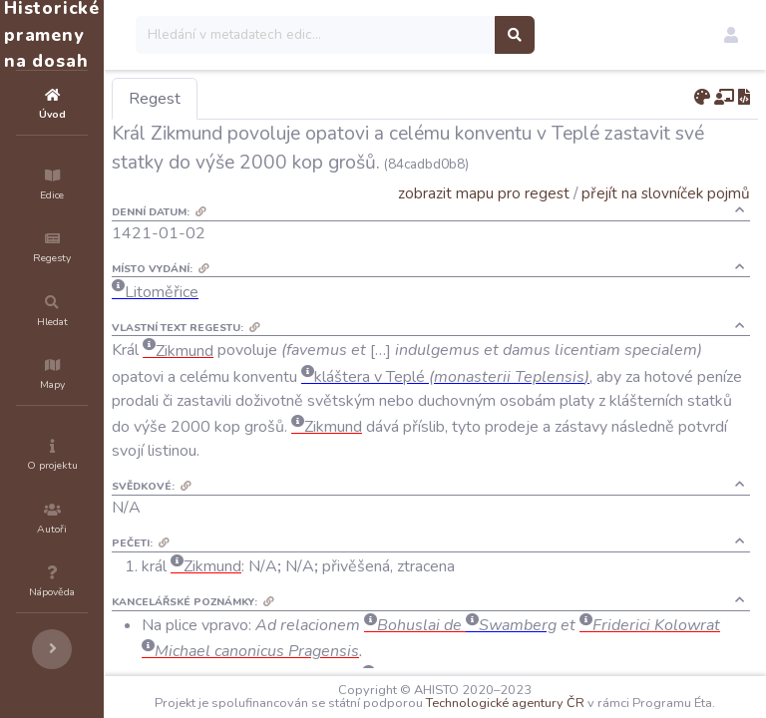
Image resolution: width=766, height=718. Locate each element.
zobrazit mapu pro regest (484, 192)
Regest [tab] (274, 99)
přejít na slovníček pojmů (665, 192)
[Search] (435, 35)
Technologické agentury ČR (608, 690)
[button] (731, 35)
